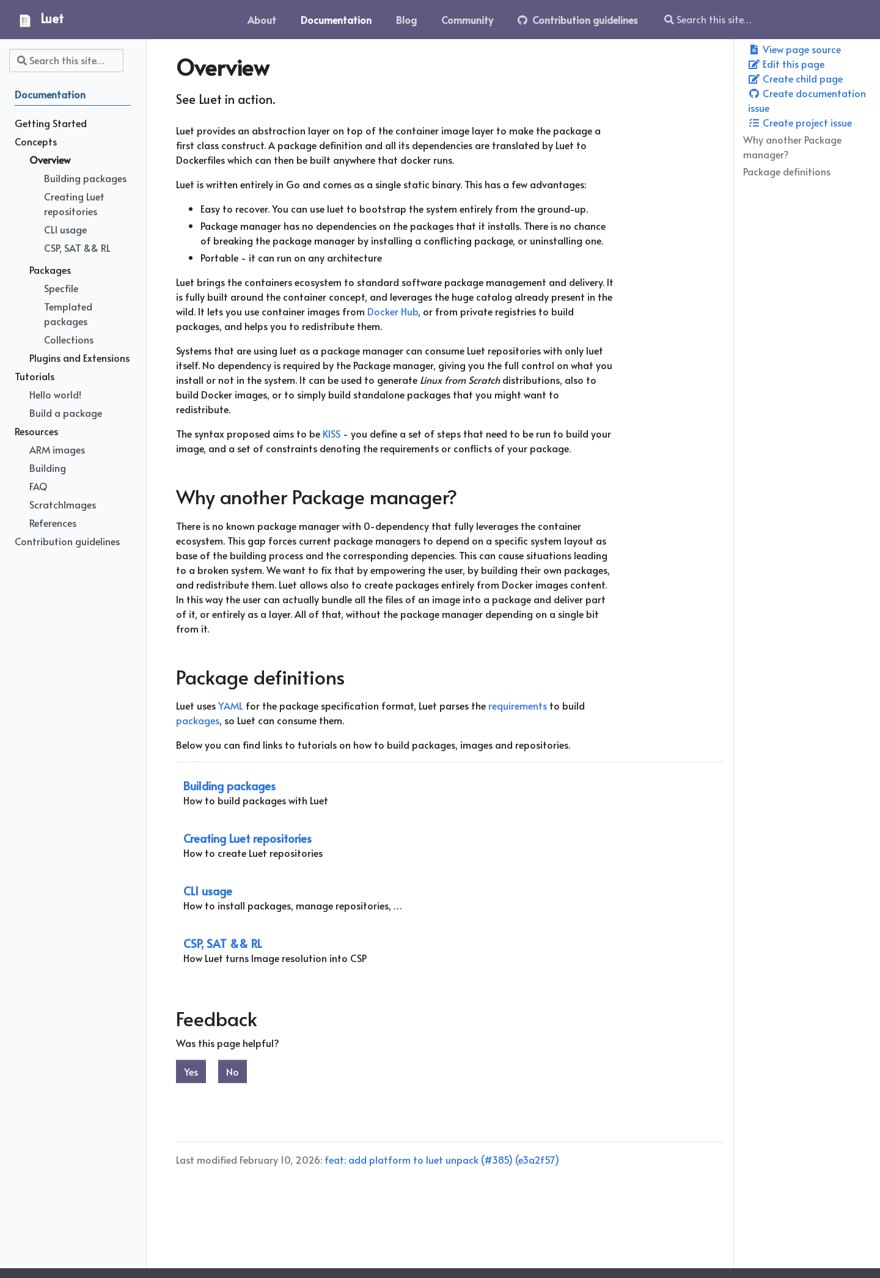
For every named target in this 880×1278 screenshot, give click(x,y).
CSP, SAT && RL (222, 943)
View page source (794, 49)
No (232, 1071)
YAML (230, 705)
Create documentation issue (807, 100)
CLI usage (207, 890)
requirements (517, 705)
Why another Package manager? (792, 147)
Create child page (795, 78)
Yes (191, 1071)
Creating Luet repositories (247, 838)
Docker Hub (392, 311)
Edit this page (786, 63)
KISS (331, 433)
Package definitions (787, 171)
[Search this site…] (753, 19)
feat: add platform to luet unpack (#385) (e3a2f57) (441, 1159)
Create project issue (800, 122)
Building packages (229, 785)
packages (197, 720)
